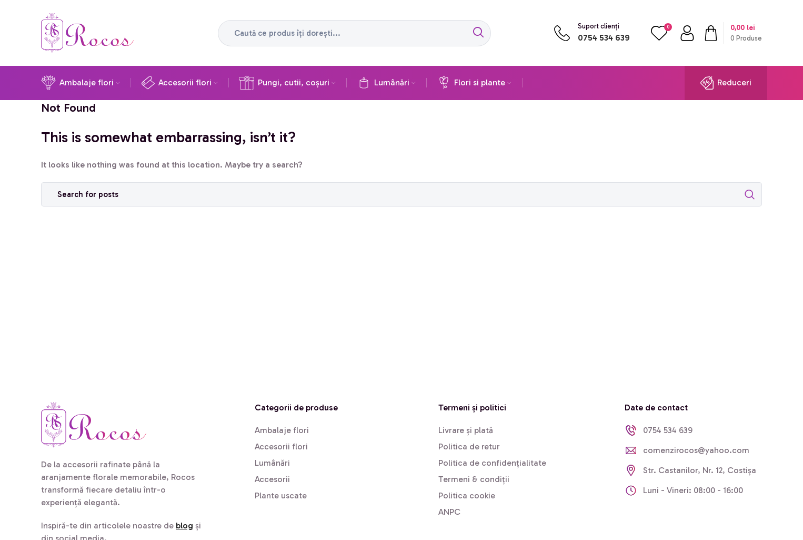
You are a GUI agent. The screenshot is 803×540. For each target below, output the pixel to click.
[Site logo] (87, 32)
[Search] (354, 33)
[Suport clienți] (562, 33)
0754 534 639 (604, 38)
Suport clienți (598, 26)
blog (184, 526)
